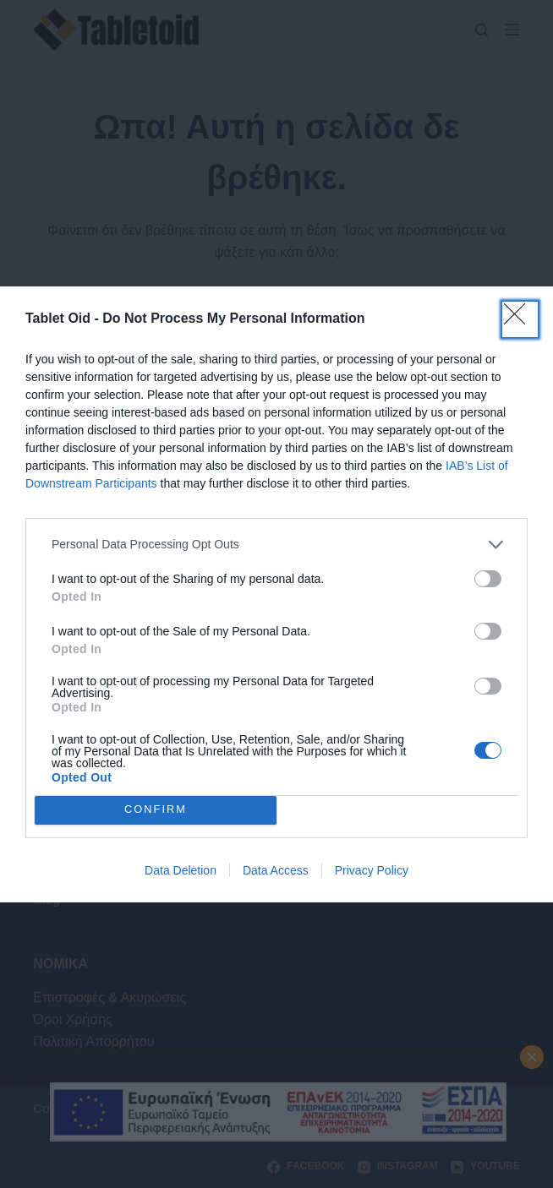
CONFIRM (156, 810)
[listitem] (276, 544)
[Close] (520, 319)
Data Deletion (180, 870)
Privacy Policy (371, 870)
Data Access (276, 870)
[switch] (487, 578)
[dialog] (276, 594)
